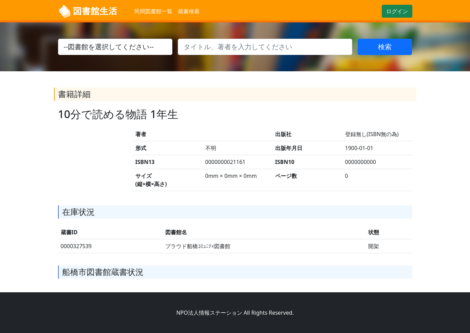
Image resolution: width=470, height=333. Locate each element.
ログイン (397, 11)
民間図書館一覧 (153, 11)
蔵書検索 (189, 11)
